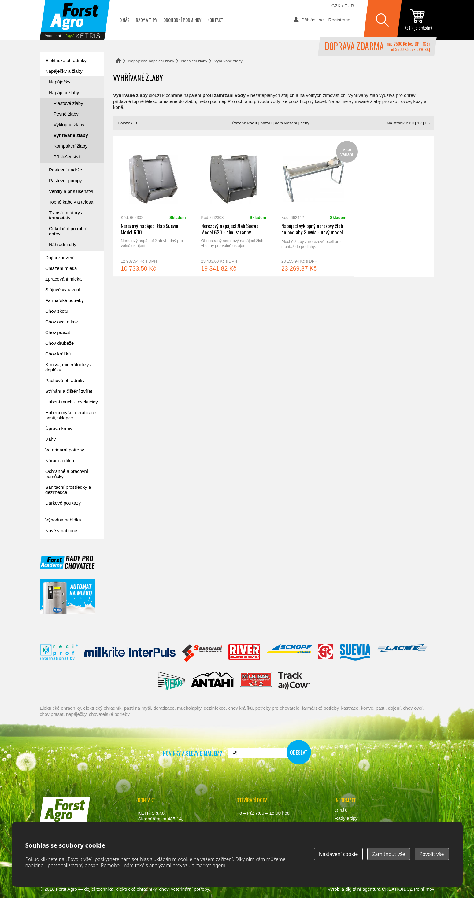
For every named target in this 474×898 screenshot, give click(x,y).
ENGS (294, 681)
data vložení (286, 123)
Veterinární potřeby (64, 449)
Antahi (212, 681)
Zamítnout (388, 854)
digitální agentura (362, 889)
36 (427, 123)
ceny (305, 123)
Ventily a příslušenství (71, 191)
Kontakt (215, 20)
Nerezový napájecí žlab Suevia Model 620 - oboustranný (234, 206)
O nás (124, 20)
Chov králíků (58, 353)
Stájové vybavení (62, 289)
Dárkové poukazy (63, 503)
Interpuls (130, 653)
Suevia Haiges (355, 653)
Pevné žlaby (66, 113)
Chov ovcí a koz (61, 321)
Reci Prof (59, 653)
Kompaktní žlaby (70, 146)
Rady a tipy (146, 20)
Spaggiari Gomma (202, 653)
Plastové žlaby (68, 103)
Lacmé (402, 653)
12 (419, 123)
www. (63, 831)
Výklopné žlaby (69, 124)
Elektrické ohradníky (66, 60)
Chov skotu (56, 311)
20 (411, 123)
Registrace (339, 19)
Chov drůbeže (59, 343)
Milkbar (256, 681)
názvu (266, 123)
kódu (252, 123)
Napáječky (59, 81)
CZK (336, 5)
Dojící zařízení (60, 257)
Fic (325, 653)
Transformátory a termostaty (66, 215)
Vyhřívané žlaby (71, 135)
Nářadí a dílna (59, 460)
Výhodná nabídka (63, 519)
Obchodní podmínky (182, 20)
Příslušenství (67, 156)
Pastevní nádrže (65, 169)
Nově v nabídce (61, 530)
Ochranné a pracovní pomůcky (66, 474)
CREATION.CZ (397, 889)
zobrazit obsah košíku (418, 20)
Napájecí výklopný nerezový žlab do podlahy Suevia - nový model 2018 (314, 206)
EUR (349, 5)
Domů (118, 60)
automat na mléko (67, 596)
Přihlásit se (312, 19)
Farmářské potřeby (64, 300)
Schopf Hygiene (289, 653)
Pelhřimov (424, 889)
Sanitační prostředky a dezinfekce (68, 489)
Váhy (50, 439)
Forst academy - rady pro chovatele (67, 562)
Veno (171, 681)
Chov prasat (57, 332)
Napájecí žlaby (194, 61)
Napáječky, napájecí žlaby (151, 61)
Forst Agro (66, 889)
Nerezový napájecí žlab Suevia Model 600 (153, 206)
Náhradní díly (62, 244)
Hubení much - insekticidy (71, 401)
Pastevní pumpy (65, 180)
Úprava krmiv (58, 428)
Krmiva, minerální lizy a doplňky (69, 367)
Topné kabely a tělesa (71, 201)
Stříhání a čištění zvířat (68, 391)
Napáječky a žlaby (64, 71)
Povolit (432, 854)
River (244, 653)
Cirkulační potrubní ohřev (68, 231)
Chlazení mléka (61, 268)
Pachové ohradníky (64, 380)
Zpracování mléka (63, 279)
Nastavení (338, 854)
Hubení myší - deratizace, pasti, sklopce (71, 415)
